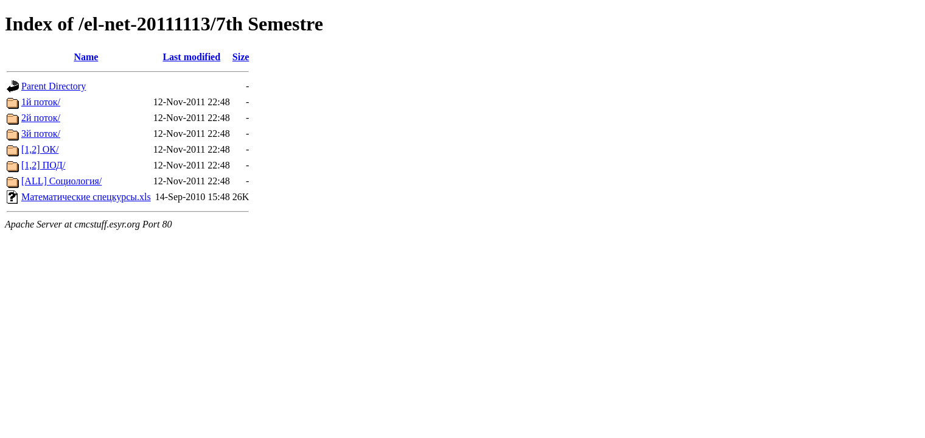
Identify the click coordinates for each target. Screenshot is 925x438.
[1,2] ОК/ (39, 149)
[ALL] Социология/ (61, 181)
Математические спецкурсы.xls (86, 197)
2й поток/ (40, 118)
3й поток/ (40, 133)
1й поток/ (40, 102)
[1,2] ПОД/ (43, 165)
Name (86, 57)
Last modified (191, 57)
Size (241, 57)
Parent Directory (53, 86)
